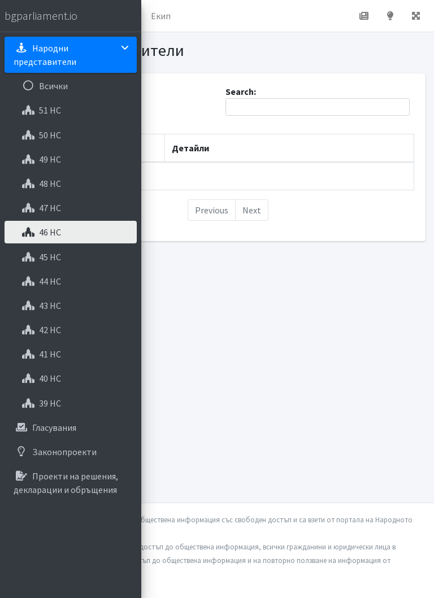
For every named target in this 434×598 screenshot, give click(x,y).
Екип (161, 15)
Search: (317, 101)
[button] (415, 16)
